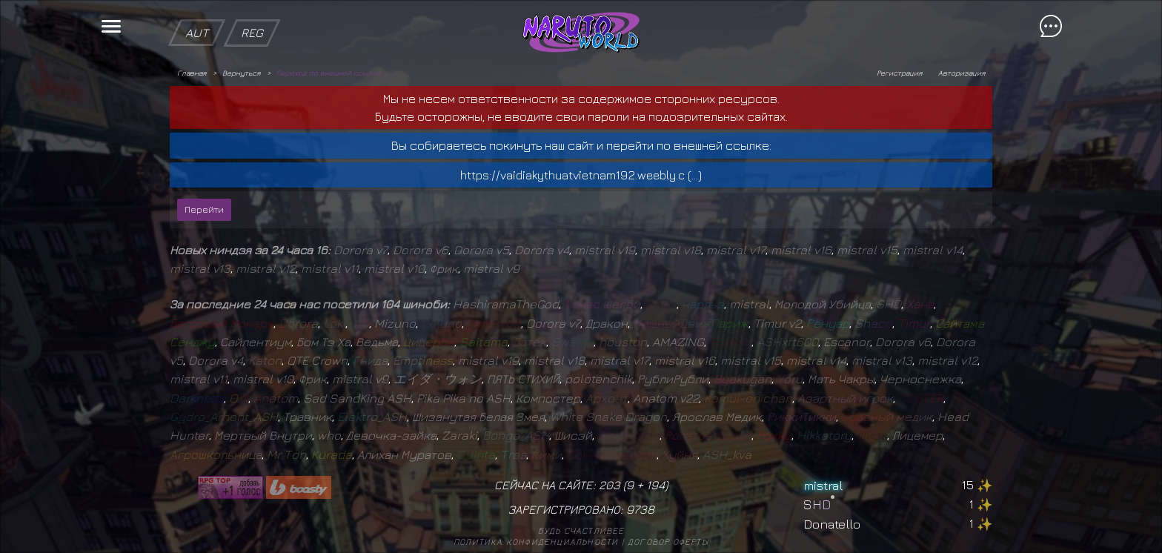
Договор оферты (668, 541)
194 (655, 484)
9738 (640, 509)
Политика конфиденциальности (536, 541)
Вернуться (241, 72)
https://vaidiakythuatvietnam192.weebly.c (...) (581, 175)
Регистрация (899, 72)
